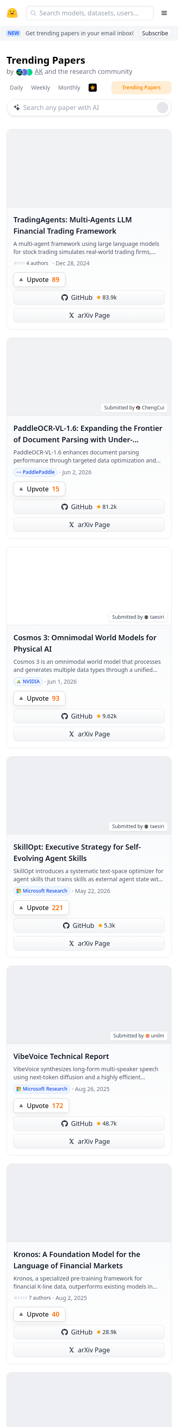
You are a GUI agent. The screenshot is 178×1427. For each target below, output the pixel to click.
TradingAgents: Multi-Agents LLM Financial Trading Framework (72, 225)
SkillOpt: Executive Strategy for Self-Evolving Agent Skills (77, 852)
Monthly (69, 87)
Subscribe (155, 33)
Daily (16, 87)
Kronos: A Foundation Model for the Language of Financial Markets (76, 1259)
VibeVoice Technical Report (61, 1056)
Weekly (40, 87)
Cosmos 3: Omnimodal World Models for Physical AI (84, 643)
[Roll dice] (162, 107)
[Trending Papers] (93, 88)
